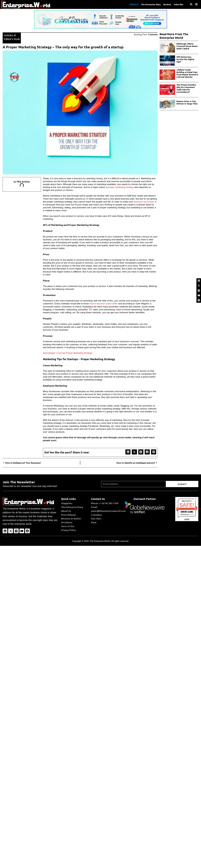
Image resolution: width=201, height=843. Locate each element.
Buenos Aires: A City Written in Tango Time (187, 102)
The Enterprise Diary (151, 4)
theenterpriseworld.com (186, 508)
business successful (144, 201)
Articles (8, 35)
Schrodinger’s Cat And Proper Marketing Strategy (67, 353)
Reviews (167, 4)
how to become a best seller (103, 303)
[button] (127, 451)
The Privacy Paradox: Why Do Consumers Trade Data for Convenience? (186, 88)
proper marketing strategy (121, 187)
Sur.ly (191, 514)
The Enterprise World (100, 541)
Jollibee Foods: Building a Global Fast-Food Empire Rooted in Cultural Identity (187, 73)
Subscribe (178, 4)
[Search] (191, 4)
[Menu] (196, 4)
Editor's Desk (12, 39)
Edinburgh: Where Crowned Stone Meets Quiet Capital (187, 46)
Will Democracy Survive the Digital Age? (185, 59)
